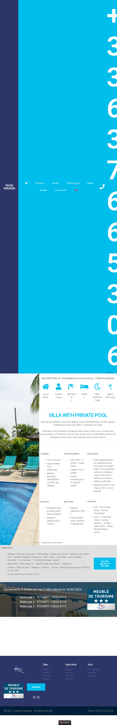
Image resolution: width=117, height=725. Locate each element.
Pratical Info (60, 190)
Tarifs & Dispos (73, 183)
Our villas (39, 183)
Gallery (55, 183)
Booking (43, 190)
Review (90, 183)
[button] (105, 564)
